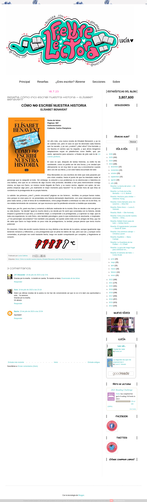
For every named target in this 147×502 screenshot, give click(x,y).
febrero (114, 272)
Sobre (116, 81)
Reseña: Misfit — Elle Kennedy (122, 213)
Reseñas (42, 81)
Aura (16, 290)
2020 (111, 286)
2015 (111, 302)
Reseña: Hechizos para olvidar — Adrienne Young (123, 198)
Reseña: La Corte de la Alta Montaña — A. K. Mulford (120, 192)
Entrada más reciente (16, 362)
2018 (111, 293)
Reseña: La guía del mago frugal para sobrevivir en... (122, 249)
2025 (111, 157)
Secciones (98, 81)
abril (113, 266)
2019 (111, 289)
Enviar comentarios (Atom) (28, 366)
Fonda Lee (118, 351)
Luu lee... (122, 346)
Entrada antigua (94, 362)
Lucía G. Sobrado (120, 364)
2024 (111, 161)
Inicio (56, 362)
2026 (111, 154)
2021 (111, 283)
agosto (113, 180)
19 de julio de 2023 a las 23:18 (30, 290)
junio (113, 259)
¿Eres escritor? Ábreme (70, 81)
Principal (24, 81)
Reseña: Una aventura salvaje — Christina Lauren (122, 233)
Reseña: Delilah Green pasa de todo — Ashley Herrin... (122, 222)
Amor (17, 259)
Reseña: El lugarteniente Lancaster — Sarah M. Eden (123, 227)
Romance (68, 259)
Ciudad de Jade (119, 349)
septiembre (115, 177)
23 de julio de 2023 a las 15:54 (31, 311)
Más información (119, 500)
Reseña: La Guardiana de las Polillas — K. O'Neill (121, 243)
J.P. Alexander (19, 275)
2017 (111, 296)
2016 (111, 299)
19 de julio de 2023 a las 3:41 (37, 275)
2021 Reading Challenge (122, 390)
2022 (111, 280)
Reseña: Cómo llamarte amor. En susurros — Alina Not (122, 203)
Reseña (61, 259)
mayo (113, 262)
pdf (57, 259)
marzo (113, 269)
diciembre (115, 167)
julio (112, 183)
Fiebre (118, 394)
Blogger (81, 495)
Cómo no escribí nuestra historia (31, 259)
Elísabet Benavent (48, 259)
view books (133, 409)
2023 (111, 164)
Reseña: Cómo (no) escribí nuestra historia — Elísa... (123, 217)
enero (113, 275)
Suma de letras (77, 259)
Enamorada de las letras (70, 278)
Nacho (16, 311)
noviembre (115, 170)
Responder (18, 282)
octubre (114, 173)
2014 (111, 306)
